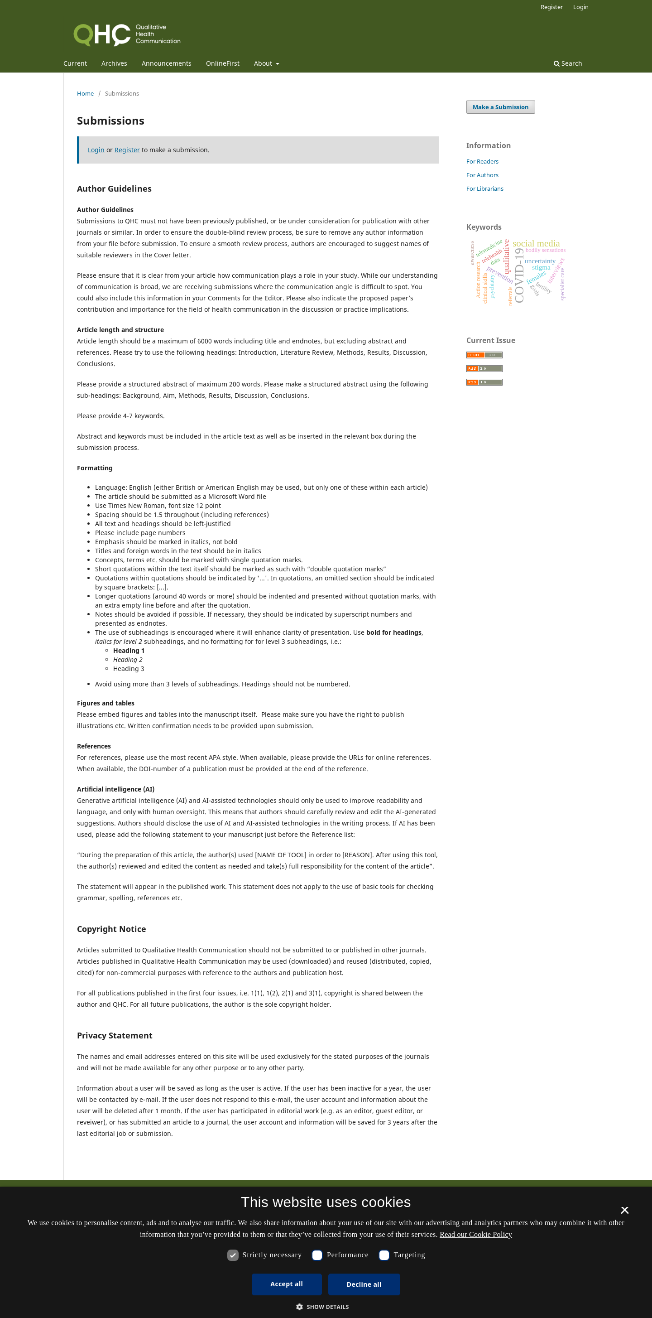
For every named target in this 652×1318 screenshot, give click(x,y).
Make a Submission (501, 107)
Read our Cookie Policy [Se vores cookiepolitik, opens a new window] (476, 1234)
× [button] (624, 1213)
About (264, 63)
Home (85, 93)
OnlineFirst (223, 63)
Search (568, 63)
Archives (114, 63)
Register (552, 7)
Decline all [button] (364, 1284)
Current (75, 63)
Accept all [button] (286, 1283)
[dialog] (326, 1252)
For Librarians (484, 188)
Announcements (167, 63)
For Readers (482, 161)
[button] (326, 1307)
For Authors (482, 175)
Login (581, 7)
